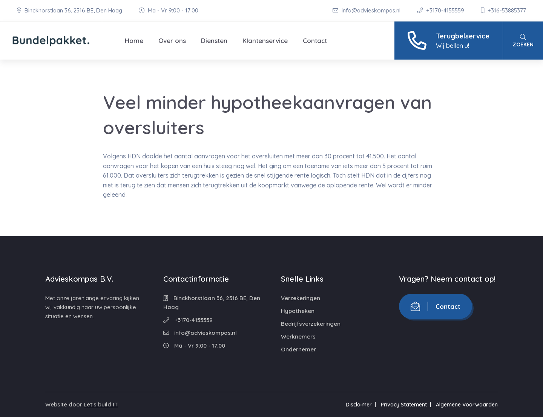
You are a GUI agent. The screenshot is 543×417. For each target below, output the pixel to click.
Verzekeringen (300, 298)
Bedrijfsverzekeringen (311, 323)
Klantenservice (265, 40)
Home (134, 40)
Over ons (172, 40)
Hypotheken (297, 310)
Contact (315, 40)
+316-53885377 (503, 10)
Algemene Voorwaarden (467, 404)
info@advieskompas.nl (367, 10)
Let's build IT (101, 404)
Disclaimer (359, 404)
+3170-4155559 (441, 10)
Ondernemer (298, 349)
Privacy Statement (404, 404)
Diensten (214, 40)
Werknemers (298, 336)
